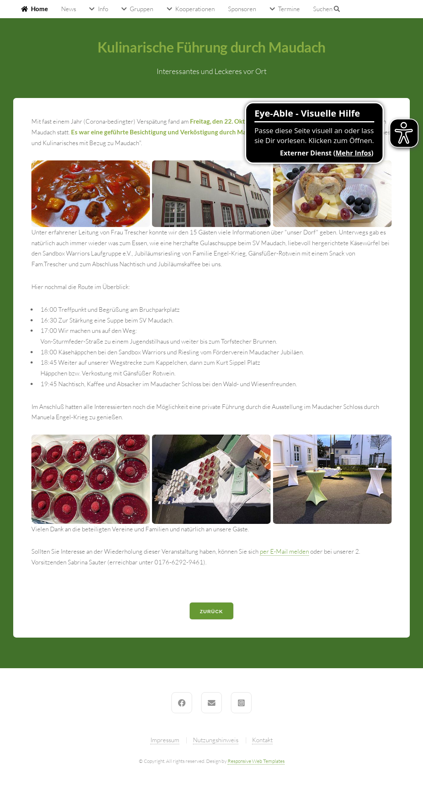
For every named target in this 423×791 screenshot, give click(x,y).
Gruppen (141, 9)
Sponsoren (242, 9)
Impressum (164, 740)
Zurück (211, 611)
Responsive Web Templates (256, 761)
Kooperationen (195, 9)
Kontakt (262, 740)
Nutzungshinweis (215, 740)
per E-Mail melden (284, 551)
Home (39, 8)
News (68, 9)
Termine (289, 9)
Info (103, 9)
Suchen (326, 9)
